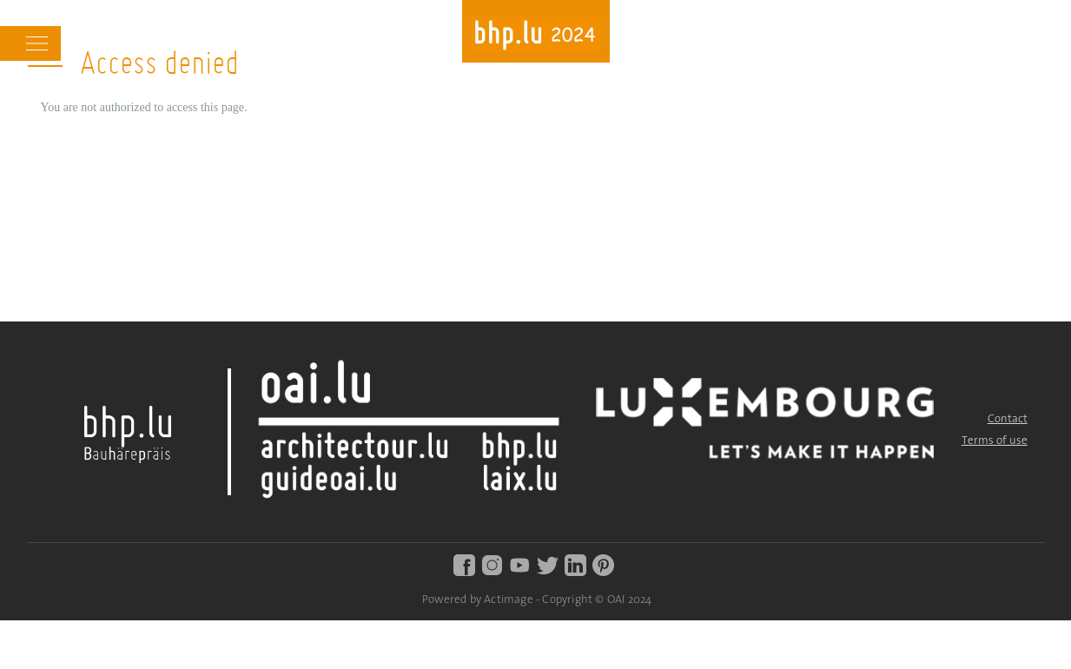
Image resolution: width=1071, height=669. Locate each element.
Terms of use (995, 441)
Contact (1008, 419)
